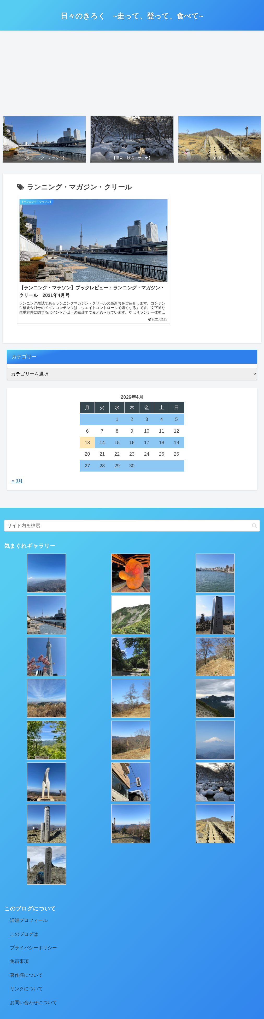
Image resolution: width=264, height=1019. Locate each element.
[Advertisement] (132, 71)
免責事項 (19, 927)
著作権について (26, 941)
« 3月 (17, 446)
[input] (132, 491)
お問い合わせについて (33, 968)
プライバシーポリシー (33, 913)
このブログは (24, 900)
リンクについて (26, 954)
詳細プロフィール (29, 886)
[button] (254, 491)
